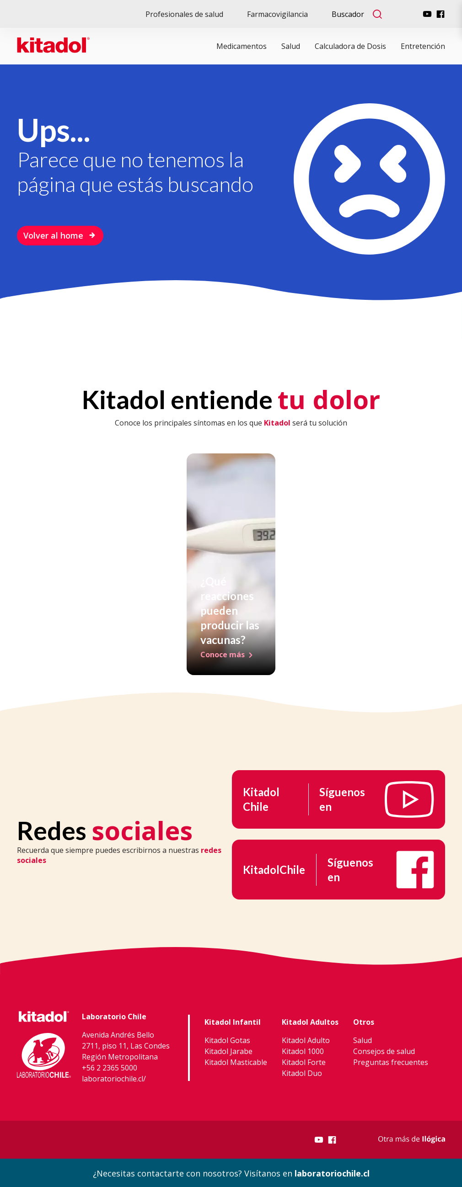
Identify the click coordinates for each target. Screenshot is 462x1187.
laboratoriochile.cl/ (114, 1078)
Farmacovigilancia (277, 14)
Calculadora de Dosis (350, 46)
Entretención (423, 46)
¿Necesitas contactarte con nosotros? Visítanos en (231, 1172)
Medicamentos (241, 46)
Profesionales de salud (184, 14)
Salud (290, 46)
